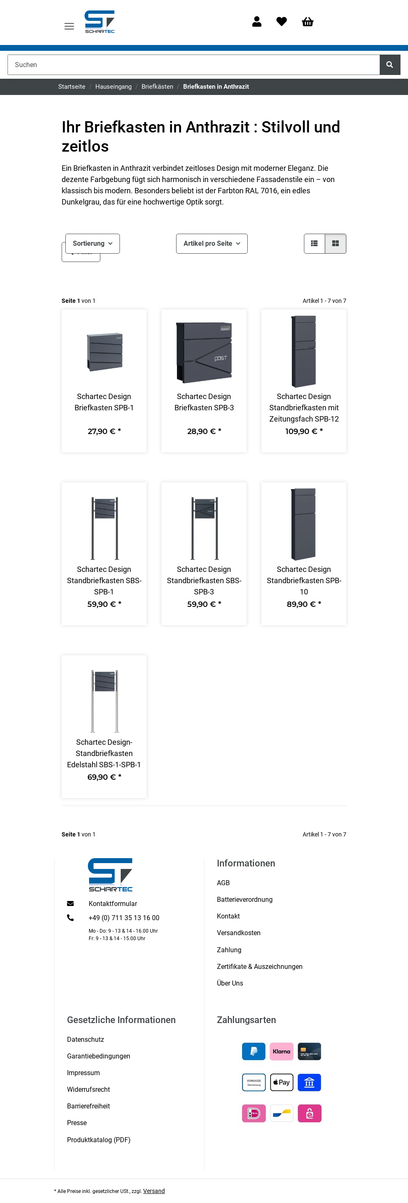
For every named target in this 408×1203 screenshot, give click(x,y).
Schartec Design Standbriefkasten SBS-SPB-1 (104, 580)
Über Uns (230, 983)
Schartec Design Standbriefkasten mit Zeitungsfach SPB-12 (304, 407)
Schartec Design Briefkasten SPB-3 (204, 402)
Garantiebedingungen (98, 1056)
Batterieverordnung (245, 899)
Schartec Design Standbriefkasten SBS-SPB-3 (204, 580)
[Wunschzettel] (281, 22)
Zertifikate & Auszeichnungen (260, 967)
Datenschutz (85, 1039)
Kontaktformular (113, 904)
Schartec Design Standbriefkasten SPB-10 (304, 580)
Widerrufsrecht (88, 1089)
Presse (77, 1123)
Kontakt (228, 916)
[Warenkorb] (311, 22)
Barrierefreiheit (88, 1106)
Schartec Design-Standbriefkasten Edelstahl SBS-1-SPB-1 (104, 753)
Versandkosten (239, 933)
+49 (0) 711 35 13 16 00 (124, 918)
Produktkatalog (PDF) (99, 1140)
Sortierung (88, 243)
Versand (154, 1191)
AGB (223, 883)
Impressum (83, 1073)
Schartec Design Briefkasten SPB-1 (104, 402)
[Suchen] (193, 65)
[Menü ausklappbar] (69, 22)
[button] (257, 22)
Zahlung (229, 950)
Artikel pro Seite (208, 243)
